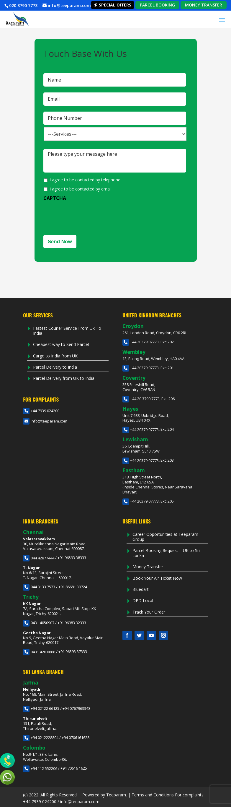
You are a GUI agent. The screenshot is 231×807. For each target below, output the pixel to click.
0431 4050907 (38, 622)
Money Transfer (147, 566)
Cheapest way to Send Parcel (61, 344)
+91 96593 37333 (72, 651)
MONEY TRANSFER (203, 5)
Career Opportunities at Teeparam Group (165, 536)
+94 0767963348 (76, 708)
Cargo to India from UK (55, 356)
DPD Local (142, 600)
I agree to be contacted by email (81, 189)
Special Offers (112, 5)
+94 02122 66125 (41, 708)
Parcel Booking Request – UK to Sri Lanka (166, 553)
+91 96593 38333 (72, 558)
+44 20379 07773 (140, 341)
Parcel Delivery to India (55, 367)
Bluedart (140, 589)
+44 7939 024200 (41, 410)
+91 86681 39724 (72, 586)
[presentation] (88, 215)
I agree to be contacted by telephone (85, 180)
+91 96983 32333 (72, 622)
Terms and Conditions (153, 795)
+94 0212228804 (40, 737)
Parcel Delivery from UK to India (63, 378)
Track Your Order (148, 612)
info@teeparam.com (45, 421)
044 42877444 (38, 558)
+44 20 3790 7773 (141, 398)
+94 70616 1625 (73, 768)
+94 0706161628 (75, 737)
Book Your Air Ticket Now (157, 578)
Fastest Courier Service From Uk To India (67, 330)
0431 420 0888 (39, 651)
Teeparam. (116, 795)
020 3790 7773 (23, 5)
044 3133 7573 (39, 586)
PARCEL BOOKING (157, 5)
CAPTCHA (54, 198)
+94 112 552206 (40, 768)
